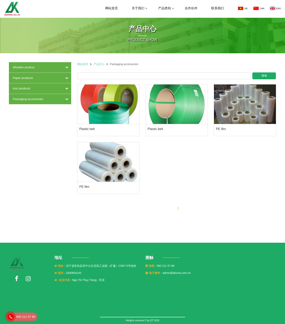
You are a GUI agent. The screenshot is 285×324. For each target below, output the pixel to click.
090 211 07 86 (25, 316)
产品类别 (164, 8)
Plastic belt (87, 129)
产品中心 (99, 64)
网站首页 (111, 8)
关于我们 (138, 8)
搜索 (264, 75)
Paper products (23, 78)
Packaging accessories (28, 99)
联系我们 (217, 8)
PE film (221, 129)
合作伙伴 (191, 8)
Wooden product (24, 67)
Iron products (21, 88)
